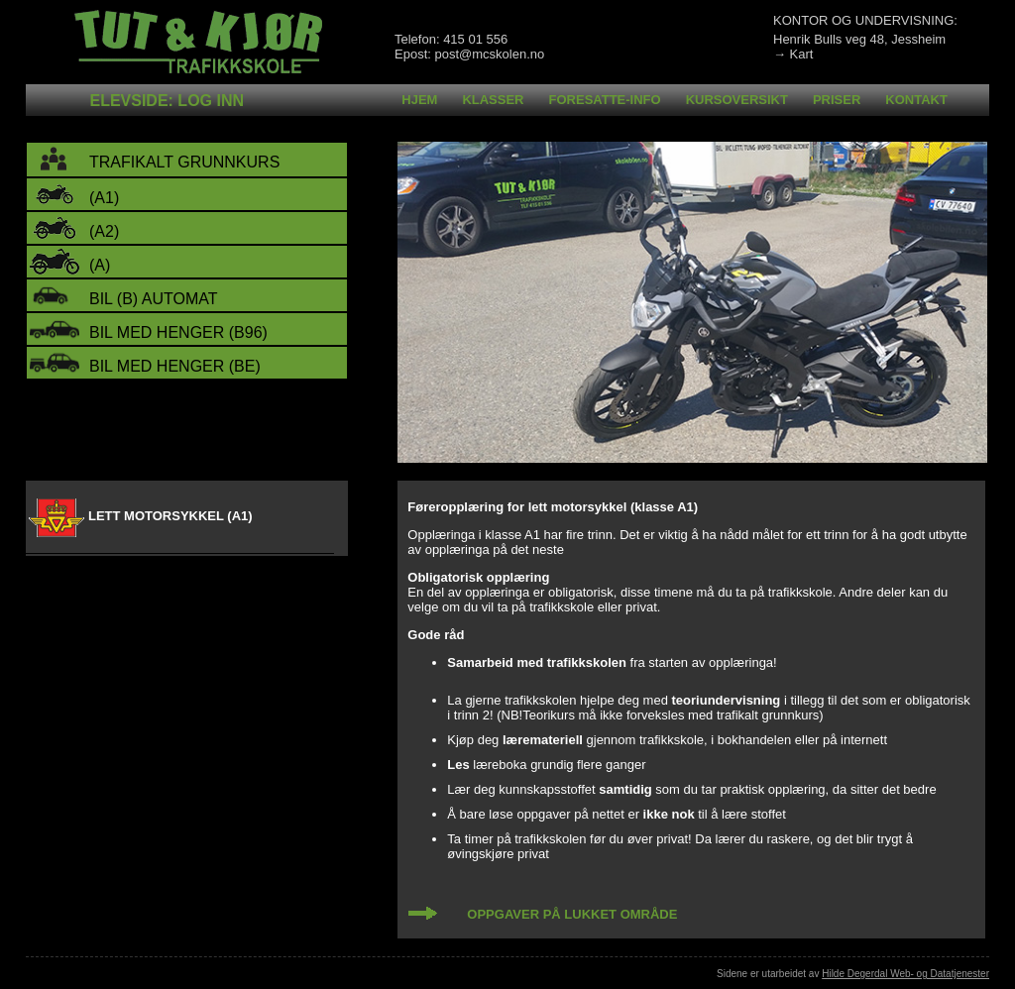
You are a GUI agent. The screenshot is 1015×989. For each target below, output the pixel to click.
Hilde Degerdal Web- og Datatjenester (905, 973)
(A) (99, 265)
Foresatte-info (605, 99)
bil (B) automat (153, 298)
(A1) (104, 197)
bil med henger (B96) (178, 332)
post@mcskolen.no (489, 54)
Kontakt (916, 99)
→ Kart (793, 54)
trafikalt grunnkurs (184, 162)
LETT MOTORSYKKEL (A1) (170, 515)
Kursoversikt (737, 99)
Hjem (419, 99)
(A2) (104, 231)
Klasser (492, 99)
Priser (836, 99)
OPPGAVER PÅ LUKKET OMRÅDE (572, 914)
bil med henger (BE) (175, 366)
